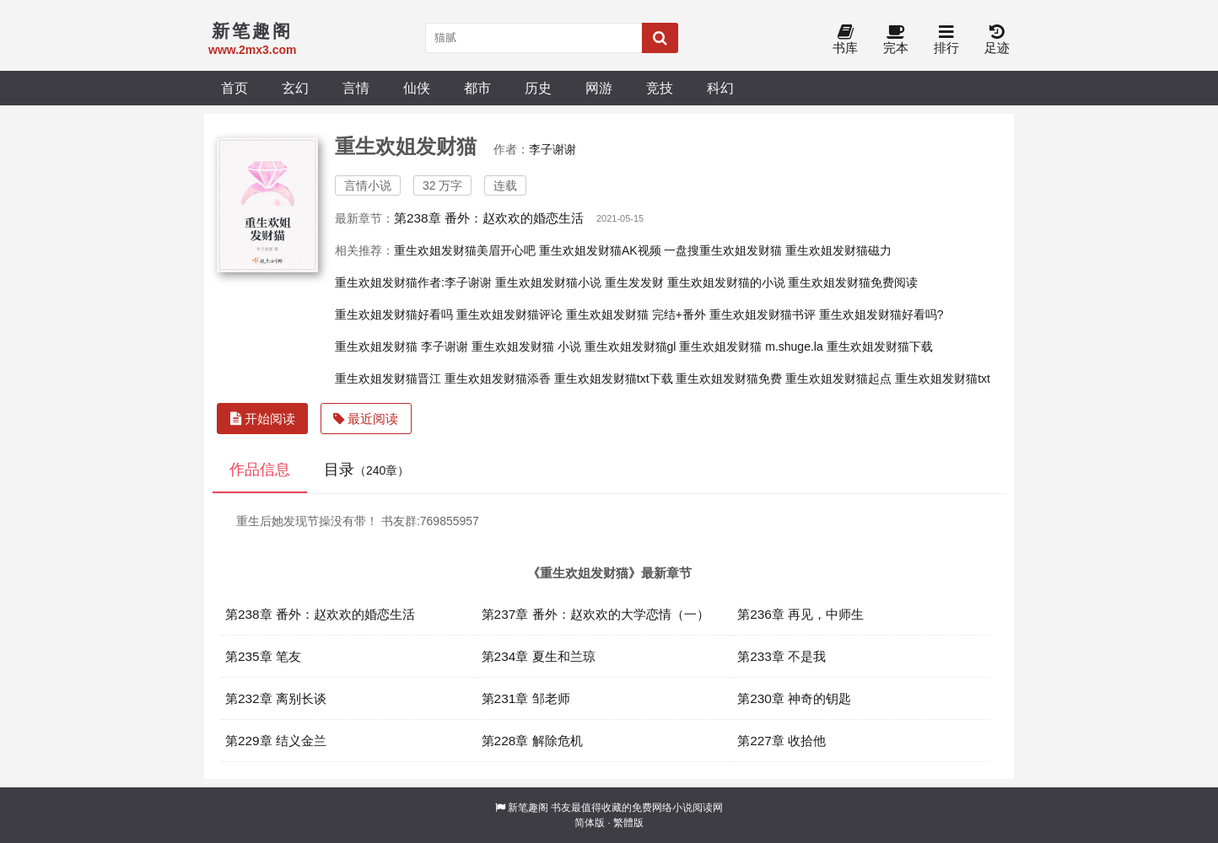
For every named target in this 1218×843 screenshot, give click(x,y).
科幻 (720, 87)
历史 (538, 87)
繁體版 (628, 823)
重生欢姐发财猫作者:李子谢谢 (413, 282)
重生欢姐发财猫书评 (762, 314)
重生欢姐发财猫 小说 (526, 346)
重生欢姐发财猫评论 (509, 314)
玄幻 (295, 87)
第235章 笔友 (263, 656)
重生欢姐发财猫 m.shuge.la (750, 346)
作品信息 (259, 469)
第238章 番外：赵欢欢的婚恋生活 (489, 218)
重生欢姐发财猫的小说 (726, 282)
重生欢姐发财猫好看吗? (881, 314)
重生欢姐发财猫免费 (729, 378)
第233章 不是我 (781, 656)
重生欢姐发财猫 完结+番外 (636, 314)
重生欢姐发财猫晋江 (388, 378)
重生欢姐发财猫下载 (880, 346)
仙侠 (416, 87)
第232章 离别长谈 (275, 698)
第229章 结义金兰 (275, 740)
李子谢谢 (552, 149)
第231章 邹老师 (526, 698)
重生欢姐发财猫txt (942, 378)
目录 (366, 469)
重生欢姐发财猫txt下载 (613, 378)
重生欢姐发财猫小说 (548, 282)
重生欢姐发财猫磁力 (838, 250)
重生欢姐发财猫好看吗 (394, 314)
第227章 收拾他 (781, 740)
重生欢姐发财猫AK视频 (600, 250)
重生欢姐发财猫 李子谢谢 (401, 346)
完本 (895, 40)
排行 (946, 40)
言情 (355, 87)
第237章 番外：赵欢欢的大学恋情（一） (595, 614)
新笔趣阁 (528, 807)
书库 (845, 40)
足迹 (997, 40)
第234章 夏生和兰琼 (539, 656)
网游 (598, 87)
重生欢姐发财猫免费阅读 (853, 282)
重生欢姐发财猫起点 (838, 378)
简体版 (589, 823)
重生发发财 (634, 282)
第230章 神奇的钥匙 (794, 698)
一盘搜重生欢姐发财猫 (723, 250)
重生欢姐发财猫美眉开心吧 (465, 250)
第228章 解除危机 (532, 740)
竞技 (659, 87)
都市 (477, 87)
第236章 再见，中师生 (800, 614)
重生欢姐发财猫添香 (498, 378)
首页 (234, 87)
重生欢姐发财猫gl (630, 346)
